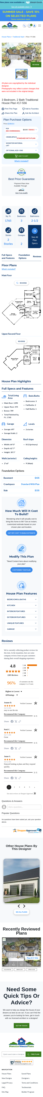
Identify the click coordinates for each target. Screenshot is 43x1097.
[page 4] (24, 787)
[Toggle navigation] (39, 25)
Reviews (37, 256)
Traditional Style (19, 37)
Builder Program (28, 1092)
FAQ (3, 1087)
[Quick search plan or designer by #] (14, 1054)
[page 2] (14, 787)
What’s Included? (21, 161)
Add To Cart (21, 156)
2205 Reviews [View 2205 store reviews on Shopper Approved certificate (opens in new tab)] (14, 675)
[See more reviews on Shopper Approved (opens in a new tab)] (19, 722)
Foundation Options (24, 256)
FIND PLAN (33, 1054)
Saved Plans (26, 1074)
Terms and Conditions (30, 1083)
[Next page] (34, 787)
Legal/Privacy (7, 1083)
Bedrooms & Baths (16, 599)
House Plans (6, 37)
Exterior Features (16, 617)
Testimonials (26, 1087)
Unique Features (15, 623)
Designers (25, 1078)
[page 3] (19, 787)
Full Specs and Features (8, 256)
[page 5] (29, 787)
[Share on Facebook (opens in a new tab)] (12, 722)
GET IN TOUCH (21, 1026)
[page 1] (9, 787)
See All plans (21, 912)
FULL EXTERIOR (7, 969)
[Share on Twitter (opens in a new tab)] (16, 721)
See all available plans (21, 7)
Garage (11, 629)
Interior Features (16, 611)
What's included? (9, 269)
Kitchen (11, 605)
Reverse (35, 65)
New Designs (7, 1078)
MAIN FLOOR (20, 969)
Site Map (5, 1092)
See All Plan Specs (34, 236)
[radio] (31, 665)
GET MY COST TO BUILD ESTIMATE (21, 533)
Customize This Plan (21, 570)
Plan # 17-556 (32, 958)
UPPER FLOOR (31, 969)
